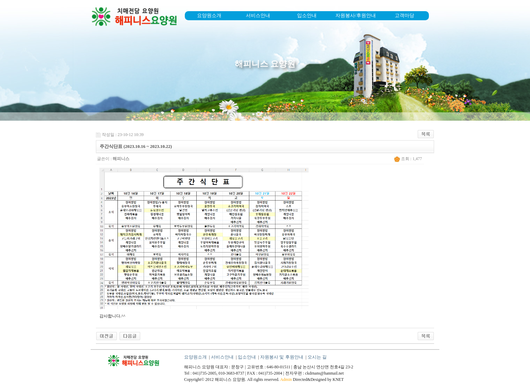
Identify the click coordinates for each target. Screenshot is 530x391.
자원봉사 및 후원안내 (281, 357)
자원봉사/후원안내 (355, 15)
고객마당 (404, 15)
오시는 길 (317, 357)
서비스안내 (258, 15)
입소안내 (307, 15)
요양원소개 (209, 15)
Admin (286, 379)
